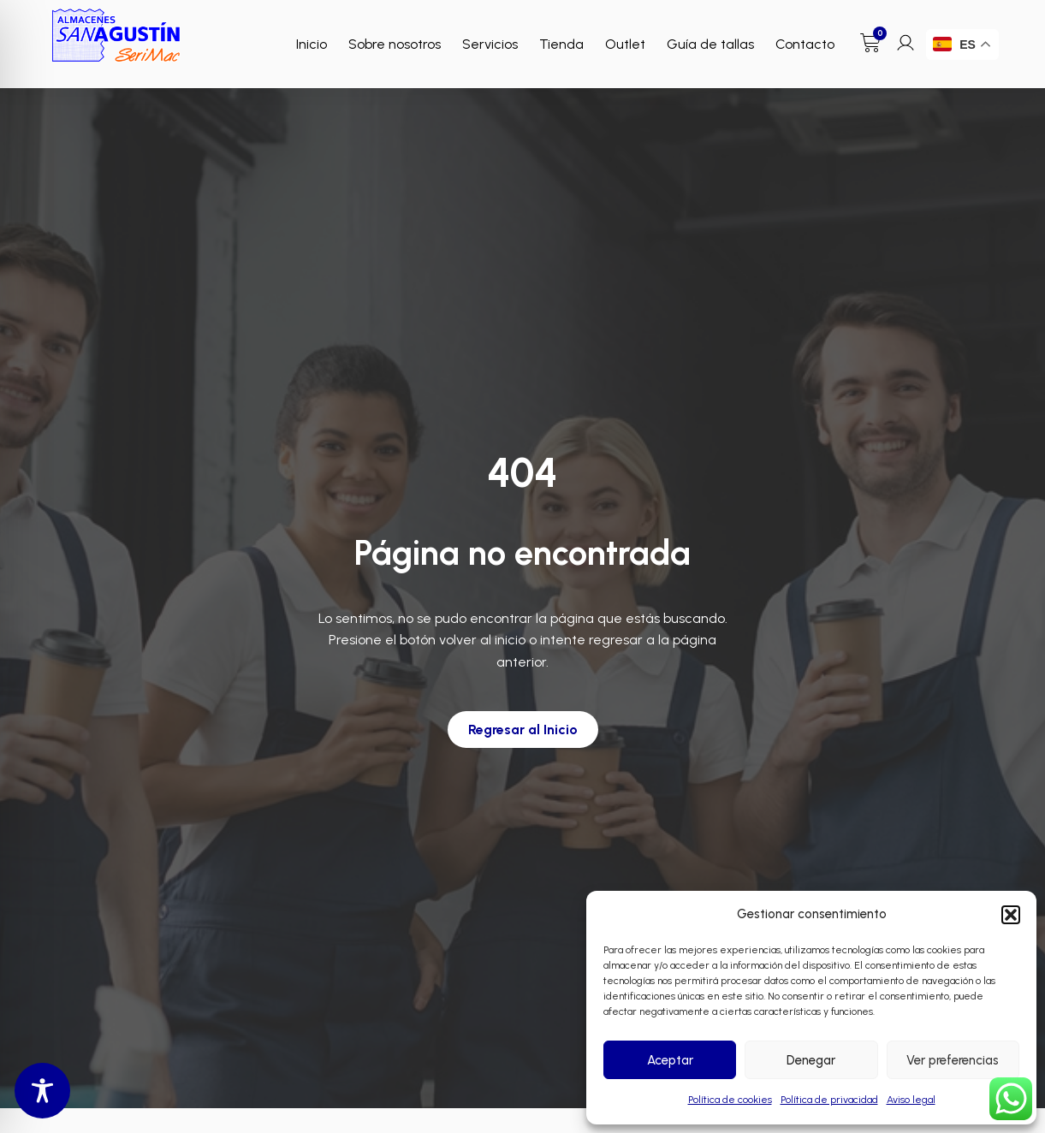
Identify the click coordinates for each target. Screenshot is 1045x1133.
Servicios (490, 44)
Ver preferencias (952, 1060)
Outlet (625, 44)
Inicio (311, 44)
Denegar (811, 1060)
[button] (1010, 914)
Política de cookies (730, 1100)
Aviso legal (911, 1100)
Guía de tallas (710, 44)
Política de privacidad (829, 1100)
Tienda (561, 44)
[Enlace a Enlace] (116, 35)
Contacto (804, 44)
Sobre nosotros (394, 44)
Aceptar (670, 1060)
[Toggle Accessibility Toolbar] (42, 1090)
